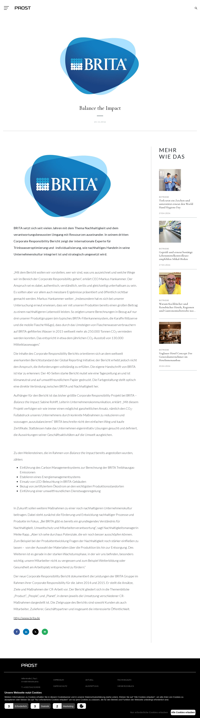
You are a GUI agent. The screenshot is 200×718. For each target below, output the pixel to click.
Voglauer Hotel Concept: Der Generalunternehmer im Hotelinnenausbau (175, 357)
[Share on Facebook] (17, 632)
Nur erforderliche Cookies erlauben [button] (145, 712)
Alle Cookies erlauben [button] (181, 712)
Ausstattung (92, 686)
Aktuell (89, 680)
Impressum (58, 680)
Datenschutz (60, 686)
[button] (16, 706)
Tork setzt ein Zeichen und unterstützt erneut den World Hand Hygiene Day (176, 204)
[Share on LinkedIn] (26, 632)
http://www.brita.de (27, 618)
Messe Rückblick (126, 686)
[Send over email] (45, 632)
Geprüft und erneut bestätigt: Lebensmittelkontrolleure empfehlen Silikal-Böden (176, 255)
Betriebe (164, 197)
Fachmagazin (124, 680)
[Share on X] (35, 632)
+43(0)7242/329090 (31, 687)
